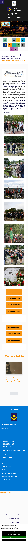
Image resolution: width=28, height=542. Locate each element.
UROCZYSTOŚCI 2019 (14, 340)
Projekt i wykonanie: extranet (14, 514)
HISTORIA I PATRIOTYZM (8, 57)
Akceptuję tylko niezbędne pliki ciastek (14, 537)
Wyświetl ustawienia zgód (14, 534)
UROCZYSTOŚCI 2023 (14, 305)
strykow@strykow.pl (12, 448)
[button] (14, 76)
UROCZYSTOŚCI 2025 (14, 292)
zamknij (14, 539)
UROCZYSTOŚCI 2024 (14, 298)
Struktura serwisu (14, 518)
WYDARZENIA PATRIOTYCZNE (9, 58)
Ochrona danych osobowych (14, 531)
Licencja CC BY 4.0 (14, 522)
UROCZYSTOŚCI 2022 (14, 311)
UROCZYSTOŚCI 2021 (14, 327)
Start (3, 55)
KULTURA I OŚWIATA (13, 55)
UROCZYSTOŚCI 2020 (14, 334)
